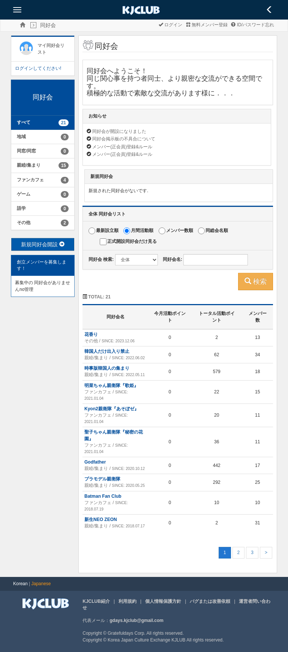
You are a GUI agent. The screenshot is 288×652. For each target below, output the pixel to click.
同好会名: (172, 259)
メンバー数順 (179, 230)
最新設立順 (107, 230)
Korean (20, 583)
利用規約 (127, 601)
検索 (255, 281)
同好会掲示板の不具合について (123, 139)
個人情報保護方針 (163, 601)
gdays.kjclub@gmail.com (137, 620)
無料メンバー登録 (207, 24)
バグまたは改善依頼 (210, 601)
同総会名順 (217, 230)
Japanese (41, 583)
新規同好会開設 (42, 244)
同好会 (48, 25)
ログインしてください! (38, 68)
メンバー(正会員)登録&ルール (122, 146)
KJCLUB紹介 (96, 601)
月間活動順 (142, 230)
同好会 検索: (101, 259)
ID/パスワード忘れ (252, 24)
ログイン (170, 24)
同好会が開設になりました (119, 131)
